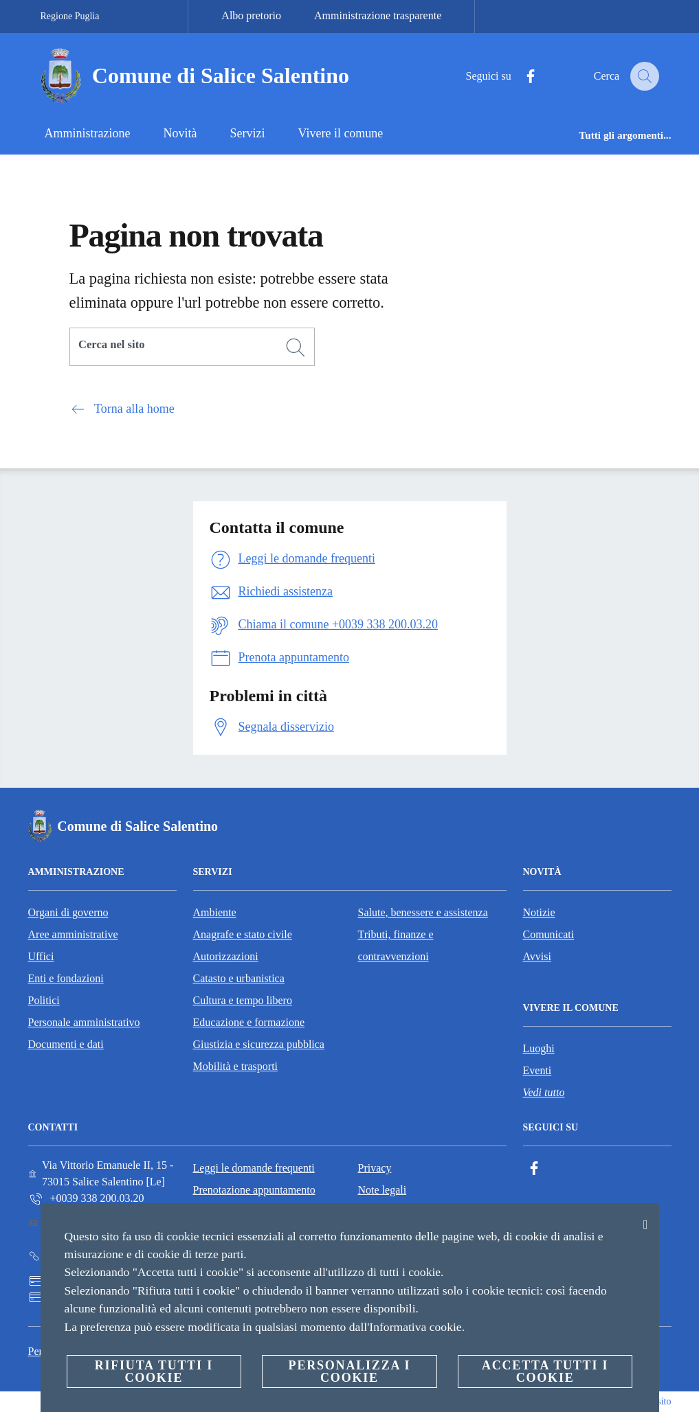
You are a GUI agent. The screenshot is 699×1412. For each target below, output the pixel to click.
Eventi (537, 1070)
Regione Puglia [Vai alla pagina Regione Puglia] (70, 16)
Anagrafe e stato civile (242, 934)
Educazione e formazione (249, 1022)
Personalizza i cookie (350, 1371)
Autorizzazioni (225, 956)
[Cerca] (642, 76)
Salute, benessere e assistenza (423, 912)
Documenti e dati (66, 1044)
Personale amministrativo (84, 1022)
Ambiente (214, 912)
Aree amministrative (73, 934)
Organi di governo (68, 912)
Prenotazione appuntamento (254, 1190)
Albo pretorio (251, 15)
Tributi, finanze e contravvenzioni (396, 945)
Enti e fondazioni (66, 978)
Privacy (375, 1168)
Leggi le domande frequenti (254, 1168)
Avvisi (537, 956)
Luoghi (539, 1048)
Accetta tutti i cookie (545, 1371)
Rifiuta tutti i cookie (154, 1371)
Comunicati (549, 934)
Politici (44, 1000)
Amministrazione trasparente (377, 15)
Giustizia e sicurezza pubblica (258, 1044)
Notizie (539, 912)
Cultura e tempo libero (242, 1000)
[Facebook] (520, 76)
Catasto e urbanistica (239, 978)
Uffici (41, 956)
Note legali (382, 1190)
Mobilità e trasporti (235, 1066)
